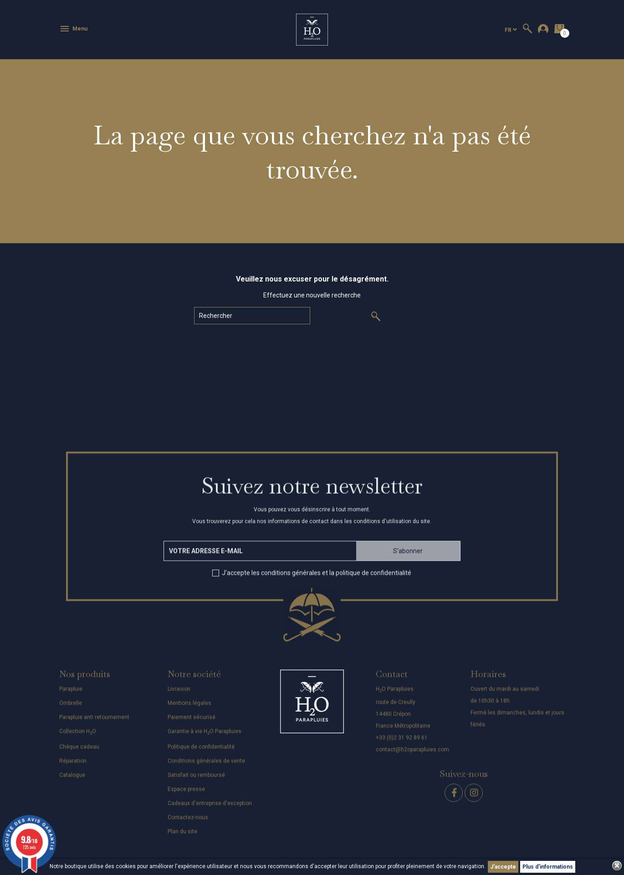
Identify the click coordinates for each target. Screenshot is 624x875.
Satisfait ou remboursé (196, 780)
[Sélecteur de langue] (511, 30)
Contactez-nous (188, 822)
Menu (73, 28)
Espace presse (186, 794)
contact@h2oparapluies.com (412, 755)
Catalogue (72, 780)
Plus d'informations (547, 867)
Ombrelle (70, 708)
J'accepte (503, 867)
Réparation (73, 766)
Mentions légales (189, 708)
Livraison (179, 694)
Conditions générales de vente (206, 766)
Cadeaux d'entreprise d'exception (210, 808)
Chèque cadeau (79, 752)
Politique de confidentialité (201, 752)
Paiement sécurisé (191, 722)
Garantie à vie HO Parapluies (204, 736)
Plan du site (182, 837)
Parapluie (70, 694)
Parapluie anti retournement (94, 722)
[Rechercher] (252, 315)
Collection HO (77, 736)
